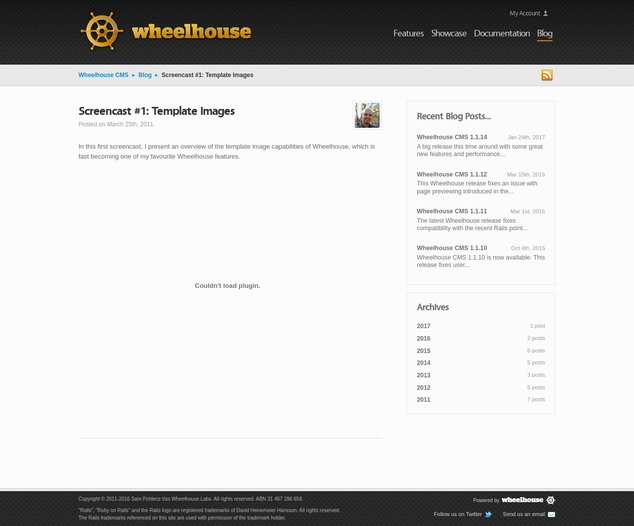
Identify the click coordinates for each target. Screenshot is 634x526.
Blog (145, 75)
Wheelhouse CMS (104, 75)
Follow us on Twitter (463, 515)
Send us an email (529, 515)
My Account (525, 12)
